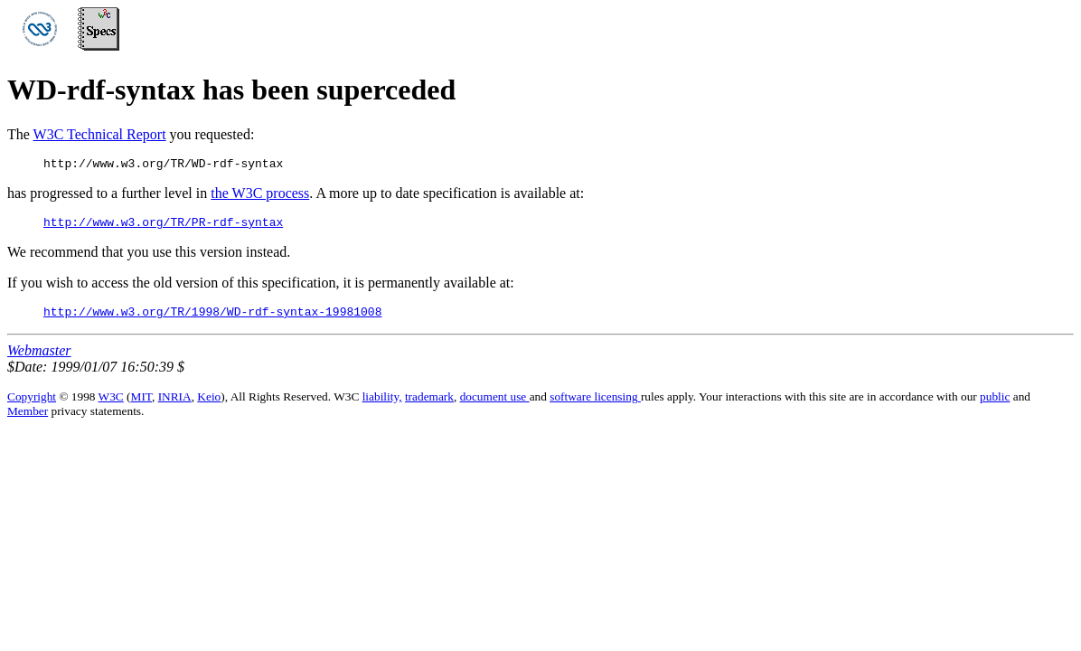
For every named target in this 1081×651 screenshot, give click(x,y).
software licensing (595, 404)
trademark (429, 404)
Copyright (31, 404)
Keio (209, 404)
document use (495, 404)
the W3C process (260, 195)
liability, (382, 404)
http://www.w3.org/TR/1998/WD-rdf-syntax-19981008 (212, 319)
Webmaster (39, 358)
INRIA (175, 404)
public (995, 404)
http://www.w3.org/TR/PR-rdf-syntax (163, 227)
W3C (111, 404)
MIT (141, 404)
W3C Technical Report (99, 134)
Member (27, 419)
